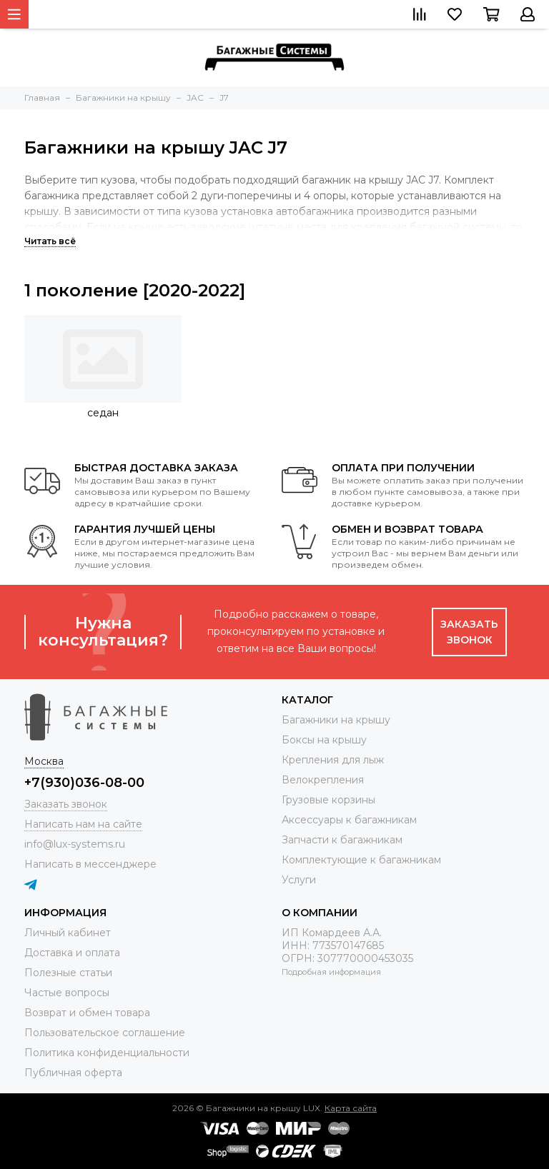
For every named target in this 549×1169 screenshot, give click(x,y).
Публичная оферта (73, 1072)
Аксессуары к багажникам (349, 819)
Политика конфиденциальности (106, 1052)
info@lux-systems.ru (74, 844)
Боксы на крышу (324, 739)
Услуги (299, 879)
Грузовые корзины (328, 799)
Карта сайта (351, 1108)
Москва (44, 761)
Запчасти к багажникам (342, 839)
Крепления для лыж (333, 759)
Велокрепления (323, 779)
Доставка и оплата (72, 952)
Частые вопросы (66, 992)
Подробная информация (331, 972)
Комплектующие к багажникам (361, 859)
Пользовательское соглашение (104, 1032)
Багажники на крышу (336, 719)
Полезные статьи (68, 972)
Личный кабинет (67, 932)
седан (103, 412)
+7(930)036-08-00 (84, 783)
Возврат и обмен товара (87, 1012)
